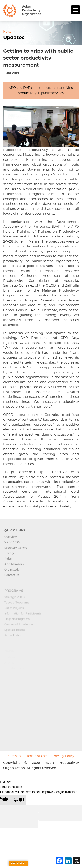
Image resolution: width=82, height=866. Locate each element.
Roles (8, 560)
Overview (10, 538)
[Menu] (75, 9)
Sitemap (14, 756)
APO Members (14, 565)
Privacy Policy (63, 756)
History (9, 555)
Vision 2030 (12, 544)
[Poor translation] (18, 800)
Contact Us (11, 576)
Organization (12, 571)
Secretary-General (16, 549)
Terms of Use (37, 756)
